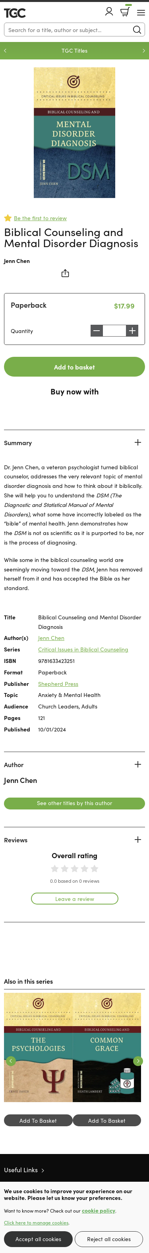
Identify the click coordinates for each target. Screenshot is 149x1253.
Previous (5, 51)
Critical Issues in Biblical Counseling (83, 649)
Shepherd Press (58, 683)
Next (144, 51)
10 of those (27, 13)
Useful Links (21, 1169)
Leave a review (74, 899)
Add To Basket (38, 1120)
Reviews (15, 839)
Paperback (28, 305)
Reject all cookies (109, 1239)
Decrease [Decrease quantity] (97, 331)
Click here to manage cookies (36, 1222)
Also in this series (28, 981)
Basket (128, 9)
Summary (18, 442)
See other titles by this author (74, 803)
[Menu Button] (141, 12)
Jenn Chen (17, 261)
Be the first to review (40, 218)
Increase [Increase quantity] (132, 331)
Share (66, 273)
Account (109, 11)
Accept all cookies (38, 1239)
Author (13, 764)
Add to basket (74, 366)
